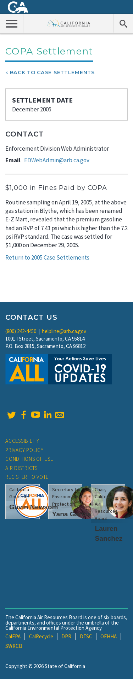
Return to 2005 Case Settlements (47, 257)
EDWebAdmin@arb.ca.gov (56, 160)
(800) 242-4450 (20, 331)
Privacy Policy (24, 450)
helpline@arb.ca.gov (64, 331)
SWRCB (13, 646)
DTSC (86, 636)
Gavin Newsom (33, 507)
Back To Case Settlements (52, 72)
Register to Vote (27, 477)
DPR (66, 636)
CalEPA (13, 636)
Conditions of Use (29, 458)
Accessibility (22, 440)
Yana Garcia (71, 514)
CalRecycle (41, 636)
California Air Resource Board (68, 23)
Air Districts (21, 468)
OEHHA (108, 636)
